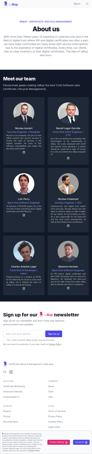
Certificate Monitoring (14, 386)
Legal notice (54, 427)
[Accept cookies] (81, 442)
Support (7, 411)
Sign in (77, 3)
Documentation (10, 421)
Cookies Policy (55, 421)
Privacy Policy (55, 416)
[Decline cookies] (58, 442)
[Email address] (23, 334)
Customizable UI (11, 397)
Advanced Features (13, 391)
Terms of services (57, 411)
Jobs (50, 397)
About (51, 386)
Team (51, 391)
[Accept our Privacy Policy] (4, 340)
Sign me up (53, 334)
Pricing (6, 416)
